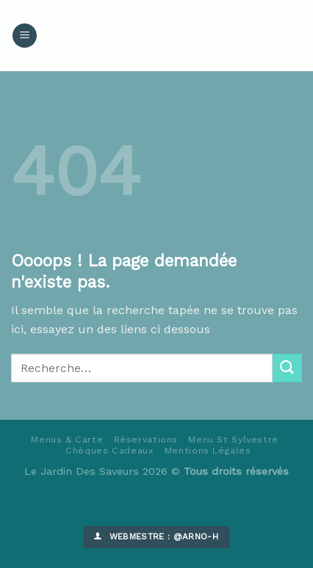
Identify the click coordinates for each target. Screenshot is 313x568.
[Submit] (287, 368)
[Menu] (24, 35)
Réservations (146, 439)
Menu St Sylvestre (233, 439)
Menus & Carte (67, 439)
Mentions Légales (208, 450)
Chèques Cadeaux (109, 450)
